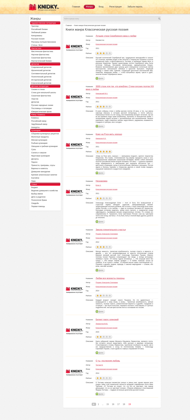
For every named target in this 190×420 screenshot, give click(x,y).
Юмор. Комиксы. (38, 115)
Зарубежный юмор (39, 124)
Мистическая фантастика (42, 51)
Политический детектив (41, 77)
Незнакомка (101, 181)
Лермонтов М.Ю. (102, 324)
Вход (101, 7)
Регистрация (115, 7)
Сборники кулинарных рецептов (45, 134)
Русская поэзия (37, 39)
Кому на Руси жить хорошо (109, 134)
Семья (34, 184)
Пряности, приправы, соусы (43, 165)
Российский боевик (39, 29)
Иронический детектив (41, 70)
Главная (76, 7)
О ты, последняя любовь (108, 361)
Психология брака (39, 200)
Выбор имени (37, 194)
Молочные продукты (40, 137)
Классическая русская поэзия (106, 44)
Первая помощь (38, 206)
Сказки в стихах (38, 89)
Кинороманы (36, 36)
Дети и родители (38, 197)
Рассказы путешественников (43, 42)
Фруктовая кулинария (40, 156)
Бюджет (34, 187)
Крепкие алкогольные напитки (44, 175)
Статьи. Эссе (36, 45)
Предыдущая (94, 404)
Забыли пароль (135, 7)
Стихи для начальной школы (43, 92)
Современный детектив (41, 67)
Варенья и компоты (39, 168)
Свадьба (35, 203)
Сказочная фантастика (41, 58)
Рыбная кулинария (39, 143)
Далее (101, 78)
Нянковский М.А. (102, 93)
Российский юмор (38, 121)
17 (118, 404)
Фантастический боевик (41, 61)
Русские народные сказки (42, 105)
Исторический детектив (41, 80)
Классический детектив (41, 83)
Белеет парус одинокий (107, 319)
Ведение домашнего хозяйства (44, 191)
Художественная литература (43, 23)
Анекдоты (35, 127)
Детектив (35, 64)
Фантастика (36, 48)
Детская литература (39, 86)
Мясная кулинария (39, 140)
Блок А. (98, 185)
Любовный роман (38, 32)
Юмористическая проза (41, 111)
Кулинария (36, 130)
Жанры (89, 7)
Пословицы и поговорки (41, 108)
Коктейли (35, 178)
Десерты (35, 159)
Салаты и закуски (38, 153)
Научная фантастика (40, 55)
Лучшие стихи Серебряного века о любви (116, 36)
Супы (33, 149)
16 (113, 404)
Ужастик (34, 99)
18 (124, 404)
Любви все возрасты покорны (110, 278)
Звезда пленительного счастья (111, 230)
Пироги (34, 162)
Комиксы (35, 118)
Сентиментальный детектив (43, 73)
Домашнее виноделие (40, 172)
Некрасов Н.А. (101, 138)
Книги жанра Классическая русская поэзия (90, 25)
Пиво (33, 181)
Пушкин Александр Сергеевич (107, 234)
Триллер (35, 26)
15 (107, 404)
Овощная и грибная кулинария (44, 146)
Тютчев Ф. (99, 365)
